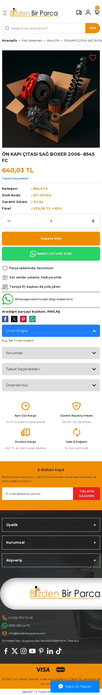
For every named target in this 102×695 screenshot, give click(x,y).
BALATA (40, 188)
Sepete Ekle (51, 238)
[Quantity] (51, 221)
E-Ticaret (41, 692)
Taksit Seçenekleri (15, 178)
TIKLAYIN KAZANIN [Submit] (86, 493)
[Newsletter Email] (51, 493)
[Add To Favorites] (92, 57)
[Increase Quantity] (93, 221)
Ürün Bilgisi (16, 330)
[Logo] (34, 12)
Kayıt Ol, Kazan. (75, 686)
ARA (92, 28)
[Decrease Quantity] (9, 221)
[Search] (51, 28)
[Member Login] (88, 12)
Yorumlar (14, 353)
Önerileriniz (17, 385)
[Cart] (97, 12)
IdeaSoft (27, 692)
